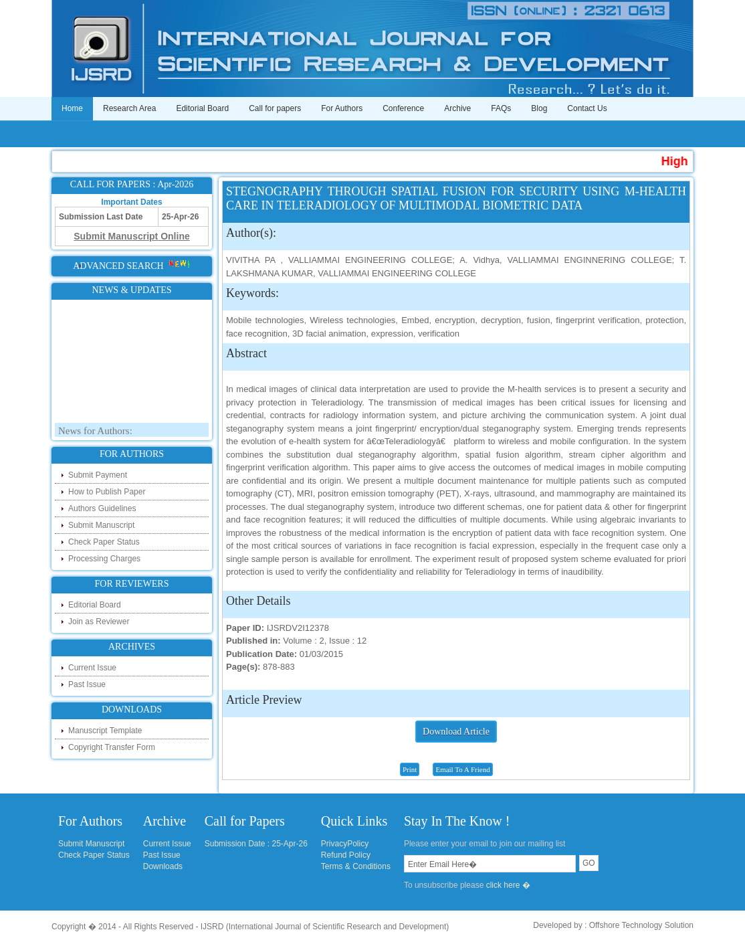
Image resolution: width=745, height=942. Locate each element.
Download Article (456, 732)
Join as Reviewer (98, 621)
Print (410, 769)
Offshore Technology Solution (641, 925)
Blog (539, 108)
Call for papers (275, 108)
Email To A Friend (462, 769)
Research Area (129, 108)
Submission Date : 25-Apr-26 (256, 843)
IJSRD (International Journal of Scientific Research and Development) (325, 926)
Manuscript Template (105, 730)
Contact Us (587, 108)
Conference (403, 108)
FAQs (501, 108)
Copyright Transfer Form (111, 747)
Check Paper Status (104, 542)
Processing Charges (104, 558)
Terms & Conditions (356, 866)
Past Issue (87, 684)
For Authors (341, 108)
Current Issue (92, 667)
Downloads (163, 866)
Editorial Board (202, 108)
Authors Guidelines (102, 508)
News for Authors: (95, 433)
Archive (457, 108)
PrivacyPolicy (344, 843)
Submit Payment (97, 475)
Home (72, 108)
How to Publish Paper (106, 491)
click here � (508, 885)
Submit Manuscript (101, 525)
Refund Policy (345, 855)
